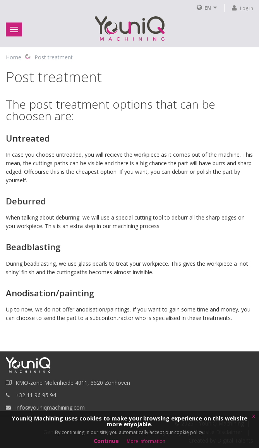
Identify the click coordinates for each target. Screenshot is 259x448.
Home (13, 57)
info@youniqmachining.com (50, 407)
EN (207, 8)
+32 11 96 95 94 (35, 395)
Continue (106, 441)
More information (146, 441)
